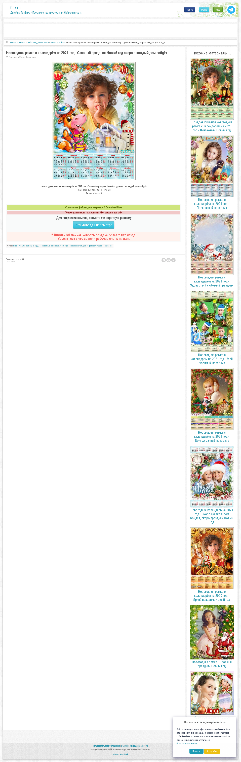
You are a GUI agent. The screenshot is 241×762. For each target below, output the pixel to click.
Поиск (190, 9)
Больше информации (187, 743)
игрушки (38, 246)
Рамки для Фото (16, 57)
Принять (196, 751)
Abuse (115, 754)
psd (111, 246)
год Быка (54, 246)
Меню (204, 9)
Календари (31, 57)
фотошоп (92, 246)
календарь (30, 246)
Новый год (17, 246)
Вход (218, 9)
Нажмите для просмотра (93, 225)
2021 (23, 246)
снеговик (72, 246)
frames (99, 246)
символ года (63, 246)
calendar (106, 246)
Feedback (124, 754)
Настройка (212, 751)
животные (46, 246)
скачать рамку (82, 246)
